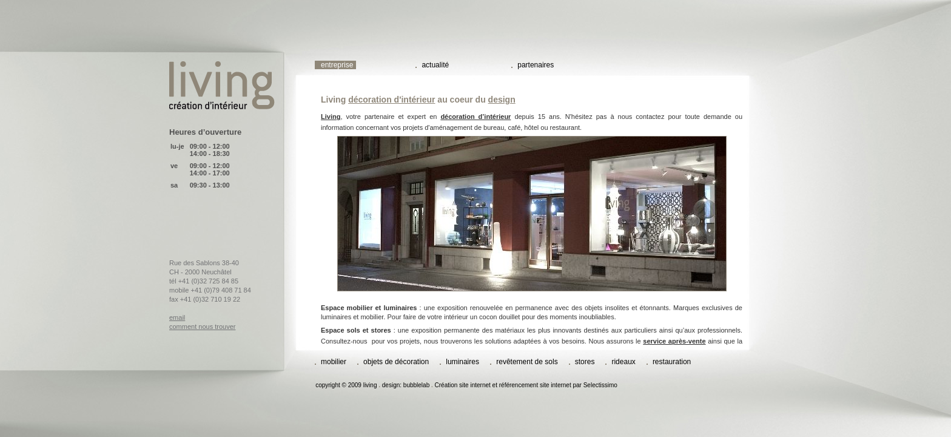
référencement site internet (535, 385)
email (177, 317)
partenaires (535, 65)
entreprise (337, 65)
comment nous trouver (202, 326)
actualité (435, 65)
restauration (672, 361)
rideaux (623, 361)
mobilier (333, 361)
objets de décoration (396, 361)
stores (585, 361)
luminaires (463, 361)
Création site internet (463, 385)
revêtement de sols (526, 361)
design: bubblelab (405, 385)
